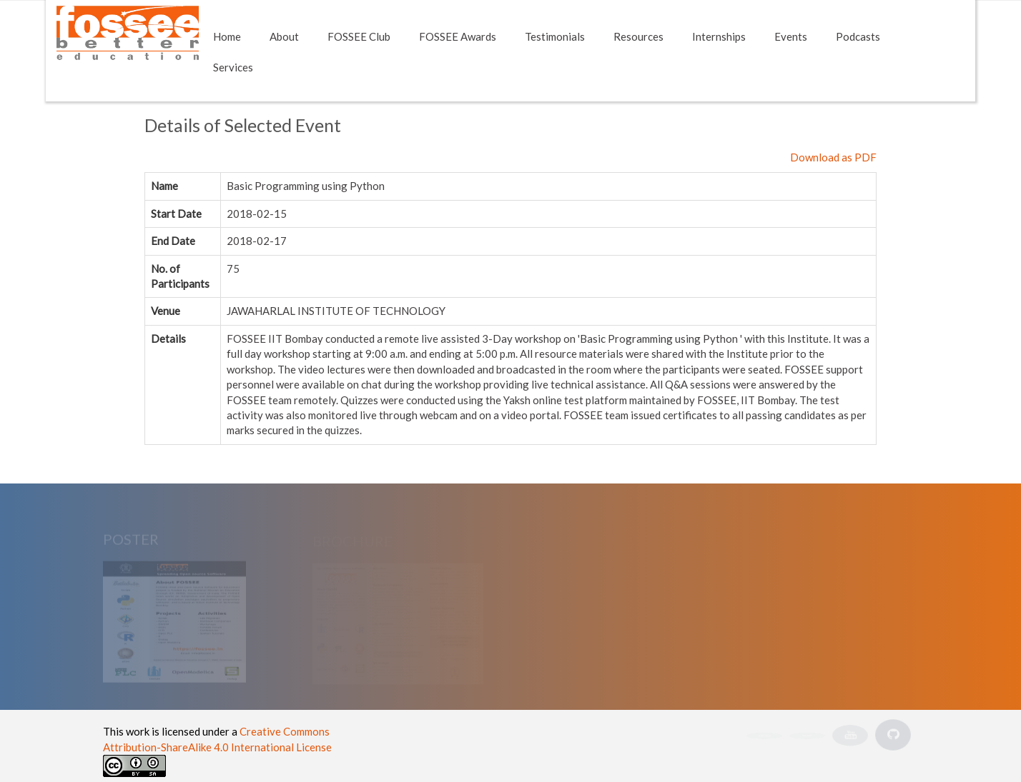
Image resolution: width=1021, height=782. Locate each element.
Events (790, 36)
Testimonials (555, 36)
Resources (638, 36)
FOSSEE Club (358, 36)
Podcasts (858, 36)
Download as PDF (833, 157)
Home (227, 36)
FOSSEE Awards (457, 36)
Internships (719, 36)
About (284, 36)
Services (233, 67)
